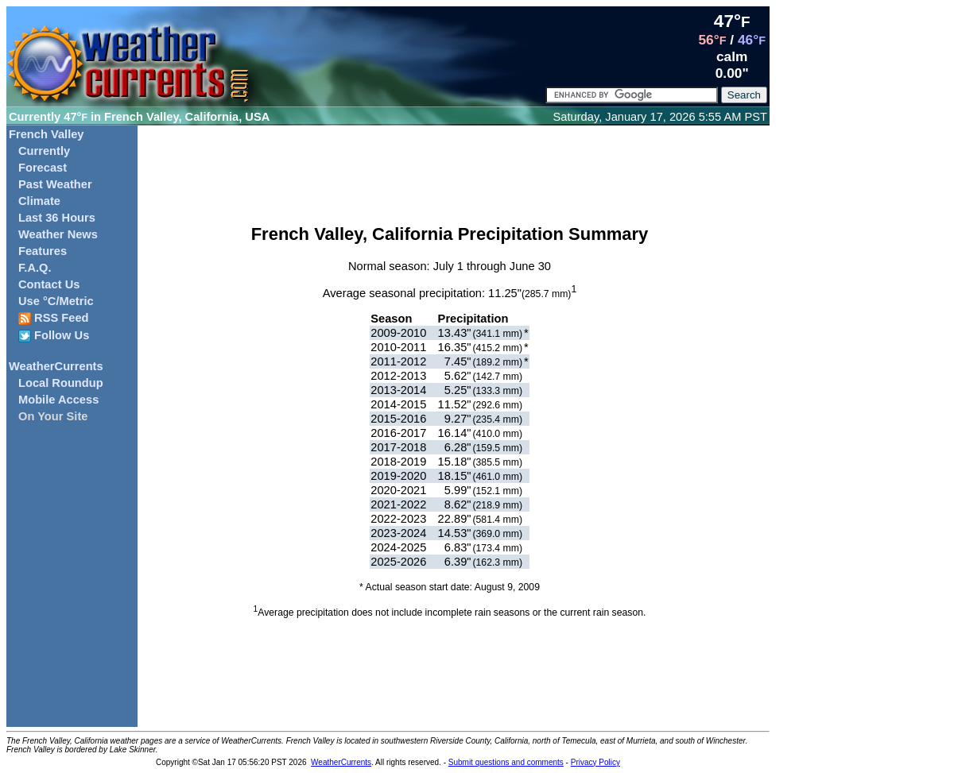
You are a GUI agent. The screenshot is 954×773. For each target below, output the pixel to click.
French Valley (46, 134)
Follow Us (53, 335)
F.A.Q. (35, 267)
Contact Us (49, 284)
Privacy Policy (595, 762)
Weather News (58, 234)
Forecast (42, 167)
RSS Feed (53, 318)
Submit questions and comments (506, 762)
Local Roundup (60, 383)
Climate (39, 201)
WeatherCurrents (56, 366)
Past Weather (55, 184)
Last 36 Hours (56, 217)
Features (42, 251)
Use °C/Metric (56, 301)
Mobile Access (58, 399)
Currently (44, 151)
